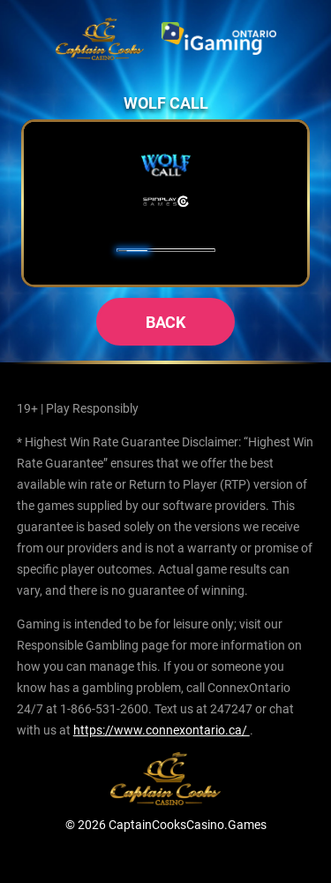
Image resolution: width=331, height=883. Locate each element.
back (166, 321)
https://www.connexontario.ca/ (161, 729)
